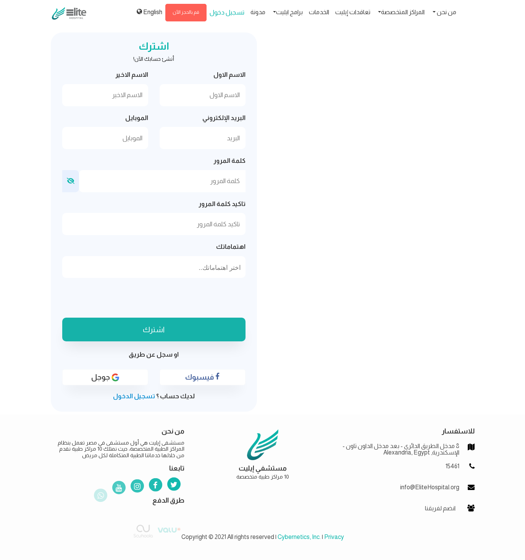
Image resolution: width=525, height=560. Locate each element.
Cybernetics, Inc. (299, 537)
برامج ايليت (289, 12)
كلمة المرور (229, 160)
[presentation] (154, 299)
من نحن (446, 12)
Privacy (334, 537)
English (149, 11)
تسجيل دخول (227, 12)
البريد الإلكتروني (224, 118)
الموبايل (136, 118)
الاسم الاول (229, 74)
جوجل (105, 383)
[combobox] (154, 267)
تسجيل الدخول (134, 396)
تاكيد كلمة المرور (222, 204)
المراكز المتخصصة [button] (403, 12)
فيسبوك (202, 382)
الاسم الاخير (131, 74)
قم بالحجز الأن (186, 12)
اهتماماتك (231, 246)
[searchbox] (153, 268)
